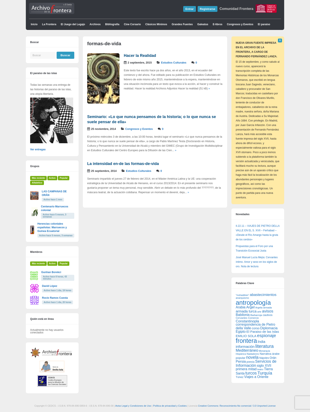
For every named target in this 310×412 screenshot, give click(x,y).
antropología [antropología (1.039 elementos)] (253, 302)
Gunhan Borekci (51, 272)
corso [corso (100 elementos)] (256, 328)
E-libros (217, 24)
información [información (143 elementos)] (245, 347)
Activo (52, 178)
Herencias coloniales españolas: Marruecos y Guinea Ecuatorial (52, 227)
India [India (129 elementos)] (261, 342)
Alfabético (37, 183)
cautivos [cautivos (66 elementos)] (268, 315)
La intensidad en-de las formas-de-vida (123, 164)
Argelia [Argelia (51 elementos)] (258, 307)
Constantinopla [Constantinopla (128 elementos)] (247, 321)
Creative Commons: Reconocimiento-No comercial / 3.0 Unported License (237, 405)
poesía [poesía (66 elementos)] (250, 361)
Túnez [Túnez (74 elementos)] (239, 377)
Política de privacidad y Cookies (170, 405)
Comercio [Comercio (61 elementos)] (253, 317)
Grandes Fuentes (182, 24)
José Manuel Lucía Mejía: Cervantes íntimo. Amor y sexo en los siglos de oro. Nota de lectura (257, 262)
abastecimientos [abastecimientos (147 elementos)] (263, 295)
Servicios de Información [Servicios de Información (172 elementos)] (256, 363)
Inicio (34, 24)
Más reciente (38, 178)
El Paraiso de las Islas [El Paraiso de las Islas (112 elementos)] (262, 331)
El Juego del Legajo (73, 24)
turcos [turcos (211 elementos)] (251, 373)
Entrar (189, 9)
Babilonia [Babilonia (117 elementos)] (243, 315)
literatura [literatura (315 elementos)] (264, 346)
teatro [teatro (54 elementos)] (260, 369)
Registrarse (207, 9)
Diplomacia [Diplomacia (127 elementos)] (268, 328)
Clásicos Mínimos (156, 24)
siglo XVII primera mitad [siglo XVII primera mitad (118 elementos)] (253, 367)
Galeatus (202, 24)
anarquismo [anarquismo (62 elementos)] (242, 297)
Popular (64, 178)
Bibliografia (112, 24)
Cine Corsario (132, 24)
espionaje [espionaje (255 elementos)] (266, 335)
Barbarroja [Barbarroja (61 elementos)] (256, 315)
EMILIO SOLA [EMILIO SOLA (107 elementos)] (246, 336)
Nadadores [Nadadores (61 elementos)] (253, 353)
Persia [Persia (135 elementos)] (241, 361)
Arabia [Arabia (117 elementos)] (240, 307)
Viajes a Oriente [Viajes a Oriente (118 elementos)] (256, 377)
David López (49, 286)
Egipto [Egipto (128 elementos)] (241, 331)
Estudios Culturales (173, 62)
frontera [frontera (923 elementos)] (246, 340)
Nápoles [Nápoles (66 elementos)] (264, 357)
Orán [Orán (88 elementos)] (273, 357)
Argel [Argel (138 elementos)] (250, 307)
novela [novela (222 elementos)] (252, 357)
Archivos (95, 24)
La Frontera (49, 24)
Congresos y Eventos (240, 24)
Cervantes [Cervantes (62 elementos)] (241, 317)
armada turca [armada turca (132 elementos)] (246, 311)
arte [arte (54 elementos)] (259, 311)
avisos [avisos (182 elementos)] (267, 311)
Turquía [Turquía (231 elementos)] (264, 373)
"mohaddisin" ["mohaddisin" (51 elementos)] (242, 295)
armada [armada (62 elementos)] (267, 307)
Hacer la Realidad (140, 55)
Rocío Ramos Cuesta (55, 297)
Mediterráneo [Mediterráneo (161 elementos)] (247, 350)
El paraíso (264, 24)
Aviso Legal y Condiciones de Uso (133, 405)
